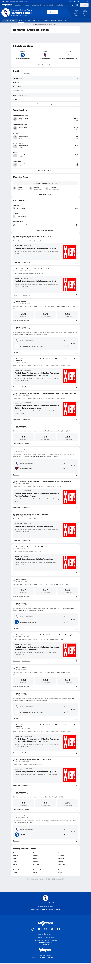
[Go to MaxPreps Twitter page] (51, 929)
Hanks (35, 872)
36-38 (41, 610)
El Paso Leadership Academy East (55, 306)
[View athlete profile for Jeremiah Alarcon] (45, 143)
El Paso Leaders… (38, 870)
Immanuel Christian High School (45, 899)
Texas (14, 82)
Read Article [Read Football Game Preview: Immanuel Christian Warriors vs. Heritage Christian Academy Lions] (16, 419)
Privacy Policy (49, 937)
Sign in (84, 5)
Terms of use (38, 940)
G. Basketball (48, 5)
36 (64, 617)
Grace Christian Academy (52, 584)
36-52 (45, 700)
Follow (53, 12)
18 (64, 463)
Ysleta (60, 872)
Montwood (61, 858)
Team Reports (18, 245)
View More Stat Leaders (45, 230)
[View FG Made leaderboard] (62, 216)
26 (64, 829)
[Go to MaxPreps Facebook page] (58, 929)
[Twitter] (83, 1)
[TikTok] (70, 1)
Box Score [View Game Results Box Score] (16, 352)
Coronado (36, 853)
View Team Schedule (45, 65)
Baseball (27, 5)
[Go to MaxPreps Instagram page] (45, 929)
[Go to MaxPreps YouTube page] (39, 929)
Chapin (15, 872)
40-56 (45, 334)
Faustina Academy (50, 431)
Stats (39, 20)
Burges (15, 867)
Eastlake (35, 858)
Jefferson (61, 855)
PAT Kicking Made (18, 221)
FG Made (15, 213)
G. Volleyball (59, 5)
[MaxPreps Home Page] (33, 24)
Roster (34, 20)
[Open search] (72, 5)
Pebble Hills (61, 864)
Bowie (15, 864)
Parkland (60, 861)
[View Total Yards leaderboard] (62, 208)
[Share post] (76, 262)
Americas (15, 853)
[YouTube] (74, 1)
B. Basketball (36, 5)
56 (64, 346)
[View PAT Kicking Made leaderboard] (62, 225)
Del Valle (35, 855)
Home (21, 20)
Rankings (53, 20)
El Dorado (36, 864)
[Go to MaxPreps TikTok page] (32, 929)
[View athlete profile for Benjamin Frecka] (45, 115)
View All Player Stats (45, 171)
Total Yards (16, 205)
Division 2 (16, 87)
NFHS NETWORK (21, 1)
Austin (15, 858)
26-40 (30, 823)
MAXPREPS (5, 1)
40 (64, 341)
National (15, 78)
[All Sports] (68, 5)
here (56, 183)
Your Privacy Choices (45, 942)
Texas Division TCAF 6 (19, 95)
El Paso (15, 99)
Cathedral (16, 870)
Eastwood (36, 861)
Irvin (59, 853)
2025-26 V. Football (9, 20)
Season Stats (25, 321)
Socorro (60, 870)
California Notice (51, 940)
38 (64, 622)
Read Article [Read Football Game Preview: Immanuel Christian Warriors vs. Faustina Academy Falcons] (16, 507)
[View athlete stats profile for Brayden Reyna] (29, 208)
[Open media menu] (77, 5)
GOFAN (12, 1)
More (66, 20)
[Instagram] (79, 1)
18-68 (59, 457)
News (60, 20)
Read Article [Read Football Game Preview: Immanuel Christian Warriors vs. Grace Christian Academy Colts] (16, 661)
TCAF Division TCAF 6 (19, 91)
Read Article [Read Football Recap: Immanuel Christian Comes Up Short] (16, 262)
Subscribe (40, 937)
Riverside (61, 867)
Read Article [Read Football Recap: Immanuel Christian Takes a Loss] (16, 540)
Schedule (27, 20)
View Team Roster (45, 194)
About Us (41, 934)
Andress (15, 855)
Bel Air (15, 861)
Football (18, 5)
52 (64, 712)
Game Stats (16, 321)
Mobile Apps (49, 934)
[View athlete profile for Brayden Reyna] (45, 124)
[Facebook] (87, 1)
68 (64, 468)
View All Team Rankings (45, 104)
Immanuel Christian (24, 341)
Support (45, 944)
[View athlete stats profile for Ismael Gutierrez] (29, 217)
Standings (46, 20)
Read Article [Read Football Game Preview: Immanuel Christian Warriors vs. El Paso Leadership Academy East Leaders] (16, 387)
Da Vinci (47, 797)
